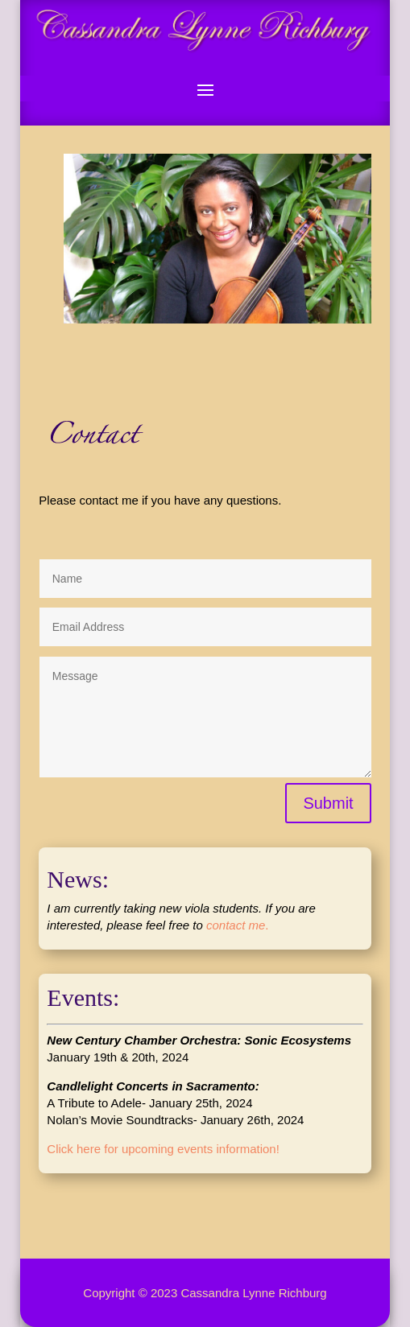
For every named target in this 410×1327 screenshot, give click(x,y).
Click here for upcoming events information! (163, 1149)
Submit (328, 803)
